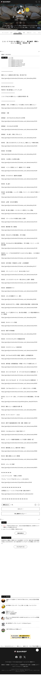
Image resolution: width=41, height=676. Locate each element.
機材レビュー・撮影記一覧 (22, 646)
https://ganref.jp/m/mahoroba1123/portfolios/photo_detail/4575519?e (19, 401)
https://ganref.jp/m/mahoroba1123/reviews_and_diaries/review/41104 (19, 283)
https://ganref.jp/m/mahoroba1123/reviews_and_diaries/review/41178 (19, 197)
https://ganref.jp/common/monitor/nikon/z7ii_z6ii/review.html (17, 494)
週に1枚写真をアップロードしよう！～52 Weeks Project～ (16, 624)
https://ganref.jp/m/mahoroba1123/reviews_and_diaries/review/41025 (19, 350)
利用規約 (7, 664)
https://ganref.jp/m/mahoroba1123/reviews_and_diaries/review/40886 (19, 451)
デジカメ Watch (8, 661)
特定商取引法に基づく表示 (25, 664)
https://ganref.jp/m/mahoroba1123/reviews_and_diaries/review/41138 (19, 248)
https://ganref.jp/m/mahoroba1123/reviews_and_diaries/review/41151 (19, 230)
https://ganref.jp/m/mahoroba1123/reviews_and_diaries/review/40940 (19, 434)
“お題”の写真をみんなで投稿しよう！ (11, 630)
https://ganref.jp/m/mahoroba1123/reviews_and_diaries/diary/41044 (18, 334)
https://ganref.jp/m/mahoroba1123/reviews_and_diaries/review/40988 (19, 391)
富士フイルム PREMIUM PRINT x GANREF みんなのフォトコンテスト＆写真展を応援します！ (20, 618)
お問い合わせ (25, 666)
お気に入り (29, 32)
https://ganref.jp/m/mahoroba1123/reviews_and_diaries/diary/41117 (18, 266)
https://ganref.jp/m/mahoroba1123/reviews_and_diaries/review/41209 (19, 170)
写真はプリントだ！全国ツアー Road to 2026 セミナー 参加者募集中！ (9, 613)
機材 (24, 32)
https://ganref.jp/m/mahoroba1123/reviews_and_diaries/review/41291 (19, 121)
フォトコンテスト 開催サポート (29, 661)
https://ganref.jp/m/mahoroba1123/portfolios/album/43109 (16, 482)
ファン (35, 32)
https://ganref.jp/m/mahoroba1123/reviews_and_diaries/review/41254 (19, 146)
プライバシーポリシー (15, 664)
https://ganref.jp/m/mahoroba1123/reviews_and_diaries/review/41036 (19, 342)
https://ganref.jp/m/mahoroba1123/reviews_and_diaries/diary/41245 (18, 154)
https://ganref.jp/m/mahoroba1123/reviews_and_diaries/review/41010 (19, 367)
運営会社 (3, 664)
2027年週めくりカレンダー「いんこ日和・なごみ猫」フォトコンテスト (19, 606)
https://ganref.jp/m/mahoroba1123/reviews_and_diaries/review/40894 (19, 443)
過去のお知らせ (20, 533)
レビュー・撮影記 (18, 32)
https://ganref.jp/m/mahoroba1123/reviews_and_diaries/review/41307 (19, 108)
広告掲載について (35, 664)
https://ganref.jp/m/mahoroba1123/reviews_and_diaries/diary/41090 (18, 299)
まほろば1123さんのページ (10, 646)
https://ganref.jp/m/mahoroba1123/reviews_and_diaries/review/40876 (19, 467)
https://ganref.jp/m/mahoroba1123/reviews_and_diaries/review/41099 (19, 291)
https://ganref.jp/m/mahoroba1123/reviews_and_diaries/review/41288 (19, 129)
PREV (2, 51)
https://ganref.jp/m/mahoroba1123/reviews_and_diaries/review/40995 (19, 383)
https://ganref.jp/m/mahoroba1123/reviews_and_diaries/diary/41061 (18, 317)
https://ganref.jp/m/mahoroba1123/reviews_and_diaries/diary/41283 (18, 137)
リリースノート (19, 666)
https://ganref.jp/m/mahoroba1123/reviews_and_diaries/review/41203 (19, 179)
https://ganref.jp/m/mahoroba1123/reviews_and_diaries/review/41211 (19, 162)
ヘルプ (13, 666)
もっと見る (32, 27)
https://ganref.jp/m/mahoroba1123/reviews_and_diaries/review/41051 (19, 325)
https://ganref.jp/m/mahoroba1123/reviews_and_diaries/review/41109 (19, 274)
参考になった (6, 504)
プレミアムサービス (20, 546)
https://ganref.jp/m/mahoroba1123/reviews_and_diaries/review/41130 (19, 258)
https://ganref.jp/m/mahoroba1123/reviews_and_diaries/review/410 (18, 358)
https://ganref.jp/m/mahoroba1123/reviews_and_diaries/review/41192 (19, 187)
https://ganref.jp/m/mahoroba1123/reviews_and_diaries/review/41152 (19, 222)
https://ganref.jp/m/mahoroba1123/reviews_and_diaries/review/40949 (19, 418)
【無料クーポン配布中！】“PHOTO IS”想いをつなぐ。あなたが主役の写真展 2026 (20, 601)
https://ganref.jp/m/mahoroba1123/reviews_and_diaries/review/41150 (19, 238)
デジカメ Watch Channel (17, 661)
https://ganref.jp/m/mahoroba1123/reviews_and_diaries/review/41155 (19, 213)
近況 (12, 32)
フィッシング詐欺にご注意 (12, 529)
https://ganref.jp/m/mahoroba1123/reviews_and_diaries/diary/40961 (18, 78)
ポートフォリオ (6, 32)
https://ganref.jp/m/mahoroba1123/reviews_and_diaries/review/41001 (19, 375)
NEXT (38, 51)
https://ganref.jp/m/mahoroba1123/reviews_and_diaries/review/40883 (19, 459)
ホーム (2, 646)
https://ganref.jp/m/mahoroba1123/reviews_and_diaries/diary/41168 (18, 205)
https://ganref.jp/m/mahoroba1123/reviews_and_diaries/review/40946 (19, 426)
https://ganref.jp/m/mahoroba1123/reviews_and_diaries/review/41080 (19, 307)
